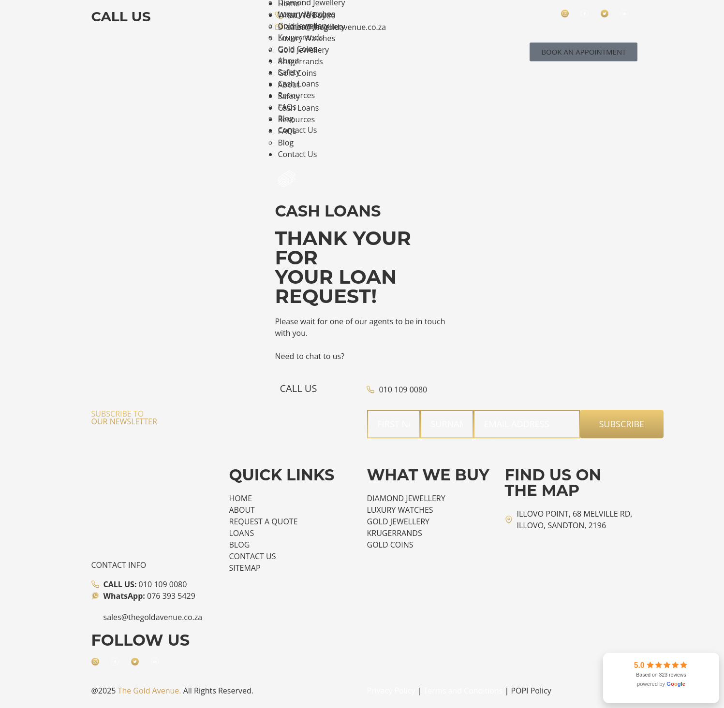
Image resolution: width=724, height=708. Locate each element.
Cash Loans (298, 107)
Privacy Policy (391, 690)
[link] (661, 678)
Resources (296, 119)
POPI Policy (531, 690)
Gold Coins (297, 73)
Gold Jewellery (303, 49)
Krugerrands (300, 61)
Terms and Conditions (463, 690)
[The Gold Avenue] (537, 577)
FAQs (287, 131)
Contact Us (297, 154)
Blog (286, 142)
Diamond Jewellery (311, 26)
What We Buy (301, 15)
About (288, 84)
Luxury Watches (306, 38)
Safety (289, 96)
